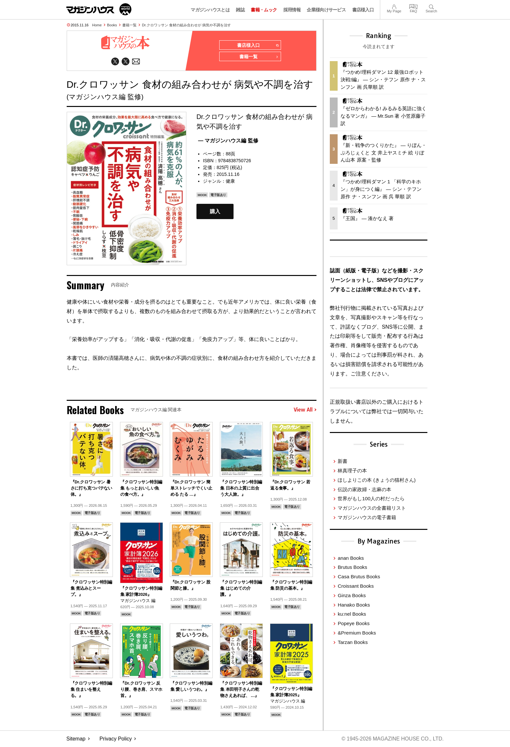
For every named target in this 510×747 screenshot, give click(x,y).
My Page (393, 6)
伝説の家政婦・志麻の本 (364, 489)
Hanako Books (354, 605)
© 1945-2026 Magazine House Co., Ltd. (392, 739)
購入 (215, 212)
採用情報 (292, 9)
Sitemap (76, 739)
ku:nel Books (352, 614)
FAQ (413, 6)
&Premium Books (357, 633)
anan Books (351, 558)
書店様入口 (363, 9)
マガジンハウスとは (210, 9)
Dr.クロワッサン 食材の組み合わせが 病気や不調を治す (186, 25)
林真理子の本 (352, 470)
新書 (342, 461)
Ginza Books (352, 595)
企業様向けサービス (326, 9)
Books (112, 25)
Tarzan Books (353, 642)
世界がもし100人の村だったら (371, 498)
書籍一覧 (129, 25)
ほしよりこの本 (376, 480)
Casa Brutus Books (359, 576)
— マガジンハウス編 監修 (228, 141)
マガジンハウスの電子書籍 (367, 517)
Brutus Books (352, 567)
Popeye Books (353, 623)
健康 (230, 181)
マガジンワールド (98, 9)
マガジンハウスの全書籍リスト (372, 508)
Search (431, 6)
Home (96, 25)
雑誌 (240, 9)
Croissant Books (356, 586)
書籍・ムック (264, 9)
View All (305, 410)
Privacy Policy (116, 739)
